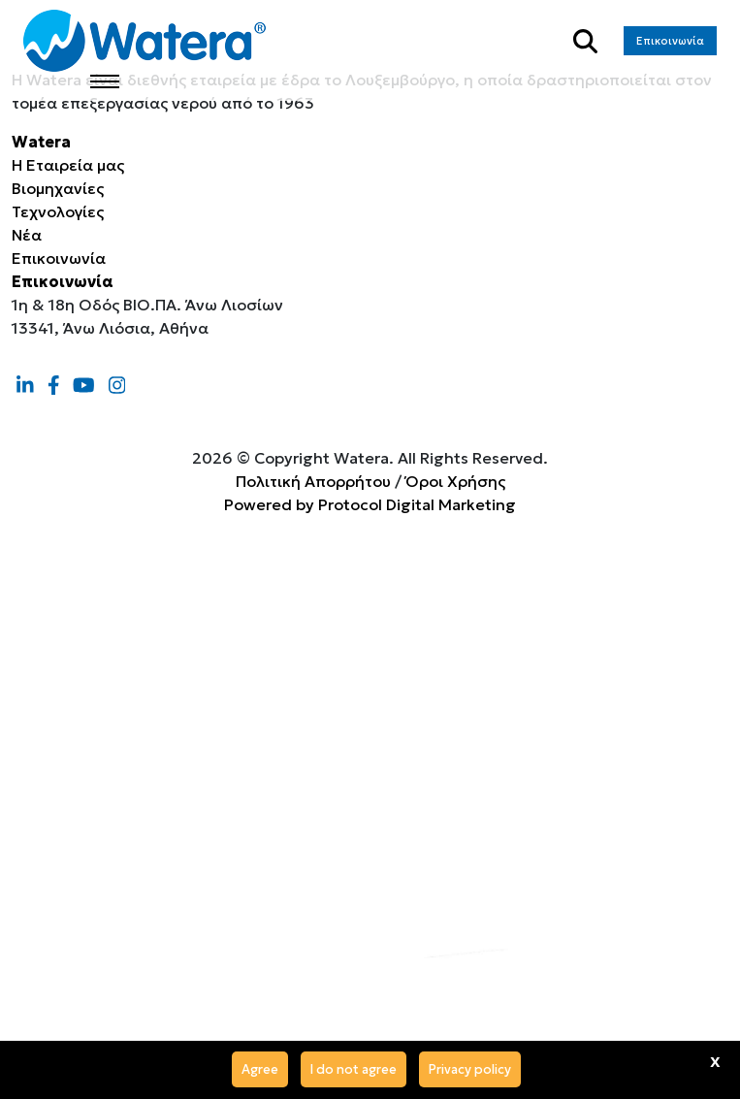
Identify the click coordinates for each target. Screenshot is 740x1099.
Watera (41, 141)
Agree (259, 1069)
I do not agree (353, 1069)
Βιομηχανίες (58, 188)
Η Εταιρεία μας (68, 165)
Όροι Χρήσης (455, 481)
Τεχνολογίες (58, 211)
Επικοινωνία (670, 41)
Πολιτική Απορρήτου (313, 481)
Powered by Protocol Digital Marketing (370, 504)
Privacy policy (470, 1069)
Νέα (27, 234)
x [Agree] (715, 1060)
